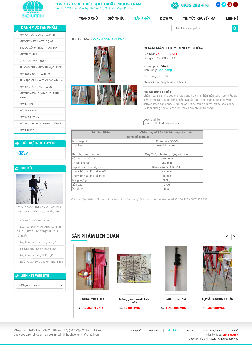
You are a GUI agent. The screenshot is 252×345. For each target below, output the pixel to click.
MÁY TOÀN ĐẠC (28, 110)
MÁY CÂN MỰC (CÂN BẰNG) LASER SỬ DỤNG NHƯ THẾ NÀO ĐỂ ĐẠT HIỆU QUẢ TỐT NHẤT (39, 231)
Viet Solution (230, 335)
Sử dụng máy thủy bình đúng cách (38, 249)
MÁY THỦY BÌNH (28, 54)
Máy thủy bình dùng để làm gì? (36, 255)
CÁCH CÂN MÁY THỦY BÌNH (34, 220)
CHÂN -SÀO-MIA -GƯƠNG (33, 61)
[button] (134, 49)
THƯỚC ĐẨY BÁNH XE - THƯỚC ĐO (38, 48)
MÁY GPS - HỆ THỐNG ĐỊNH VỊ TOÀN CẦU (41, 123)
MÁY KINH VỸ (27, 130)
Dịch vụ (166, 18)
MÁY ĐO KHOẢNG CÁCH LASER (36, 74)
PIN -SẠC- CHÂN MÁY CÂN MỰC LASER (40, 67)
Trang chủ (88, 18)
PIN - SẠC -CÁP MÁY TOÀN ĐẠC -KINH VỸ (41, 80)
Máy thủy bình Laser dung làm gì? (38, 242)
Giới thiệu (116, 18)
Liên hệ (232, 18)
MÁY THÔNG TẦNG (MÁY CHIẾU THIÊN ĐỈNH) (39, 95)
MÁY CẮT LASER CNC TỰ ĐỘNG (36, 41)
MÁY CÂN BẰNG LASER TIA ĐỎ (36, 87)
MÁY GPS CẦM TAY (29, 117)
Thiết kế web (211, 335)
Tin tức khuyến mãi (199, 18)
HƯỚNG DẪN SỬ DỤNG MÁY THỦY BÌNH (41, 262)
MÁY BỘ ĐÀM (27, 104)
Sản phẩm (142, 18)
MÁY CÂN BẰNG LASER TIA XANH (37, 35)
